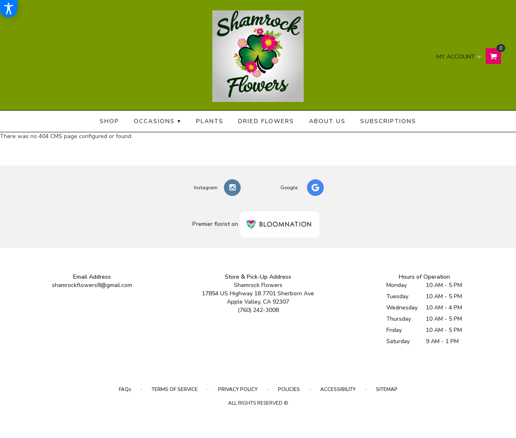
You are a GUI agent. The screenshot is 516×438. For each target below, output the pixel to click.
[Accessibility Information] (8, 8)
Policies (289, 389)
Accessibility (338, 389)
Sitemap (387, 389)
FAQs (125, 389)
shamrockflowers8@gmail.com (92, 285)
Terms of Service (175, 389)
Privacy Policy (238, 389)
